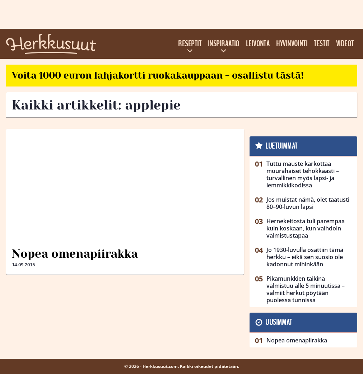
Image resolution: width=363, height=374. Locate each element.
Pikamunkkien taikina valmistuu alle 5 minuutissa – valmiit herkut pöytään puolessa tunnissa (305, 289)
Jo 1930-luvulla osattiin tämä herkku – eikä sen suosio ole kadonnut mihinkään (304, 257)
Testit (322, 43)
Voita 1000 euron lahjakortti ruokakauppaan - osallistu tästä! (158, 75)
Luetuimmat (281, 146)
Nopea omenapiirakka (75, 254)
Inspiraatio (223, 43)
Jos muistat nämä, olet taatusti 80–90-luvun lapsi (307, 203)
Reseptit (189, 43)
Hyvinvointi (291, 43)
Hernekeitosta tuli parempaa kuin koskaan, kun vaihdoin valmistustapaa (305, 228)
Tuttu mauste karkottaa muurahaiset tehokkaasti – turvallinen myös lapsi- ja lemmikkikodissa (302, 174)
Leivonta (258, 43)
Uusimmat (278, 322)
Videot (345, 43)
